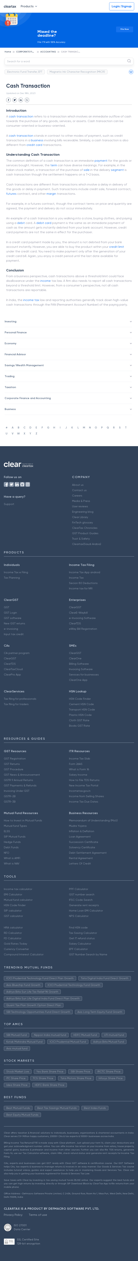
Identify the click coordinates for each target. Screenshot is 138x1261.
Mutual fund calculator (18, 899)
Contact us (79, 490)
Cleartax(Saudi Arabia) (86, 544)
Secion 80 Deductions (83, 583)
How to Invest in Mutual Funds (23, 820)
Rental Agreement (81, 858)
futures (11, 193)
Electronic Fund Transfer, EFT (24, 71)
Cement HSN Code (81, 704)
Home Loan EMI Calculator (86, 910)
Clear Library (80, 517)
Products (30, 6)
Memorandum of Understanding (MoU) (93, 820)
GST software (12, 618)
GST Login (10, 612)
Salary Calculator (80, 943)
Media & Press (81, 500)
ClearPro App (12, 674)
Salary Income (78, 774)
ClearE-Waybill (78, 612)
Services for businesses (84, 674)
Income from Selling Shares (86, 796)
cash (12, 116)
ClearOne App (78, 679)
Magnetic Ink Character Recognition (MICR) (77, 71)
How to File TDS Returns (84, 780)
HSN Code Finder (80, 698)
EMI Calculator (13, 894)
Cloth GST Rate (79, 720)
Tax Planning (12, 577)
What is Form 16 (79, 769)
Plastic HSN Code (80, 714)
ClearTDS (75, 623)
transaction (25, 116)
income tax (31, 300)
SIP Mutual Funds (15, 836)
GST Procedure (13, 769)
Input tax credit (14, 634)
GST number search (81, 894)
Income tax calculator (18, 889)
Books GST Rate (79, 725)
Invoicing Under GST (16, 790)
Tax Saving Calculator (83, 932)
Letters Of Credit (80, 863)
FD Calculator (12, 938)
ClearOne (75, 658)
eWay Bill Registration (83, 628)
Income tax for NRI (80, 588)
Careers (77, 495)
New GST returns (14, 623)
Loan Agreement (80, 836)
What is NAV (11, 863)
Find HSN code (78, 927)
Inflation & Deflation (81, 831)
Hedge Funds (12, 841)
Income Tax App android (84, 572)
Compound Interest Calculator (23, 954)
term (53, 165)
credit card (34, 145)
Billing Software (79, 663)
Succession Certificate (83, 841)
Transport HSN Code (82, 709)
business (37, 140)
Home (8, 51)
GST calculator (13, 915)
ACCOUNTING (48, 51)
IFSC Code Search (81, 899)
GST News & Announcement (22, 774)
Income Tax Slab (79, 758)
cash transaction (21, 135)
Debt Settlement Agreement (88, 852)
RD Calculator (13, 932)
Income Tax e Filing (16, 572)
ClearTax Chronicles (84, 527)
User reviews (80, 506)
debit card (43, 223)
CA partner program (17, 653)
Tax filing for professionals (20, 698)
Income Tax (76, 577)
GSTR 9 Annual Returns (18, 780)
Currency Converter (16, 949)
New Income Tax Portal (83, 785)
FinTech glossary (82, 522)
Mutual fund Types (15, 825)
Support (9, 504)
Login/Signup (122, 6)
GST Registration (15, 758)
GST (6, 607)
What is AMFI (12, 858)
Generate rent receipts (84, 905)
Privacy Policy (13, 1215)
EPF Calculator (78, 949)
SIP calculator (13, 910)
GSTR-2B (10, 796)
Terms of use (38, 1215)
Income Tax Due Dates (83, 801)
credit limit (116, 247)
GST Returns (12, 763)
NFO (6, 852)
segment (117, 170)
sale (87, 170)
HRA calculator (13, 927)
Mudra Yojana (77, 825)
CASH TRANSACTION (72, 51)
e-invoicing (11, 628)
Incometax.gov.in (80, 790)
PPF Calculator (78, 889)
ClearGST (75, 607)
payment (101, 160)
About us (78, 484)
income (45, 281)
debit (21, 223)
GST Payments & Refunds (20, 785)
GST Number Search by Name (88, 954)
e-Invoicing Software (82, 618)
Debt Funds (11, 847)
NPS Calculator (78, 915)
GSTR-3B (10, 801)
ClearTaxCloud (13, 669)
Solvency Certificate (82, 847)
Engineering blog (82, 511)
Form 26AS (75, 763)
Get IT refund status (82, 938)
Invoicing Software (81, 669)
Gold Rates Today (15, 943)
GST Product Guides (85, 533)
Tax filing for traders (16, 704)
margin (51, 193)
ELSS (7, 831)
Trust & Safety (81, 538)
